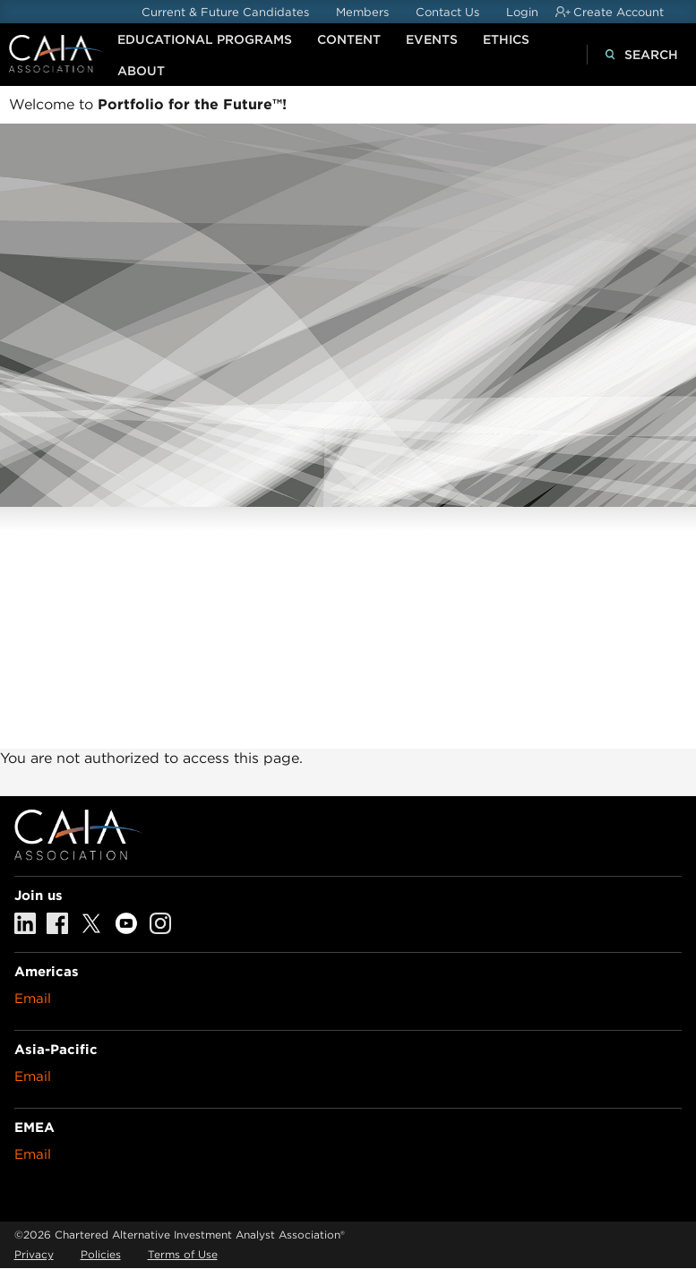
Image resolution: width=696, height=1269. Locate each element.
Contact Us (447, 12)
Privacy (34, 1254)
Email (32, 998)
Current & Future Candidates (225, 12)
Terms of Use (183, 1254)
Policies (101, 1254)
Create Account (618, 12)
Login (522, 12)
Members (362, 12)
